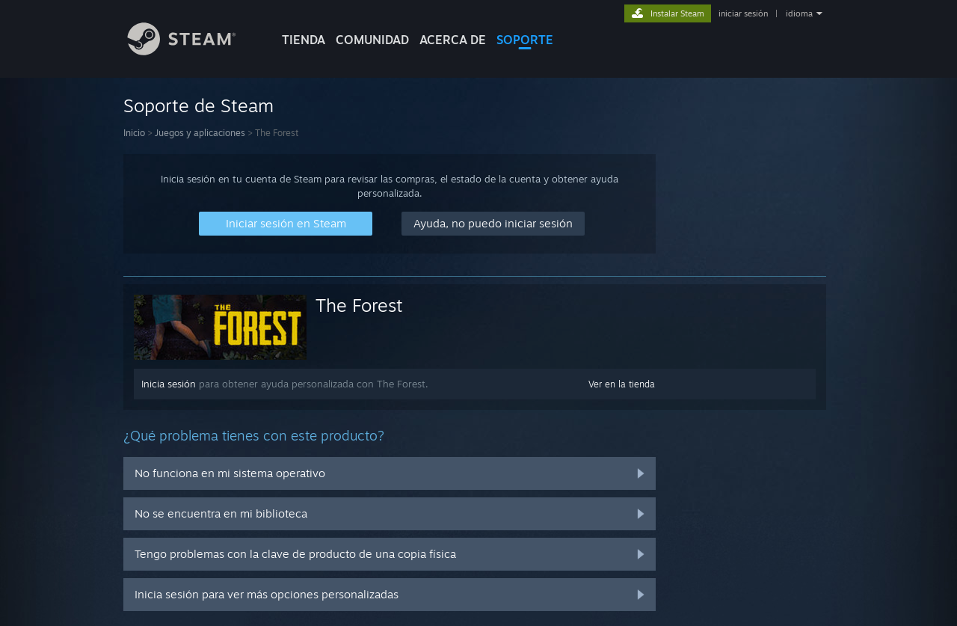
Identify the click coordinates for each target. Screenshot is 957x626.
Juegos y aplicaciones (200, 132)
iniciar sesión (743, 13)
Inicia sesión (168, 384)
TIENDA (303, 39)
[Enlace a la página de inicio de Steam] (193, 51)
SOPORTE (524, 39)
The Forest (359, 305)
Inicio (134, 132)
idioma (799, 13)
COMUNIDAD (372, 39)
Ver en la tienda (621, 384)
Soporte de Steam (198, 105)
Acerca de (452, 39)
